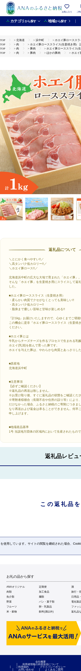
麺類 (41, 596)
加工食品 (44, 591)
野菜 (9, 601)
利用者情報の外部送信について (40, 664)
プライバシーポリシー (53, 666)
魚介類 (10, 596)
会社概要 (40, 661)
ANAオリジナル (15, 586)
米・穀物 (11, 611)
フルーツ (11, 606)
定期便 (43, 586)
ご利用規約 (22, 666)
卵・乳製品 (45, 606)
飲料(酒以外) (46, 611)
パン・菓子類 (46, 601)
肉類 (9, 591)
